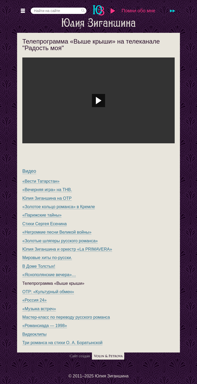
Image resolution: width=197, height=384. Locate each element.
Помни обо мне (138, 10)
